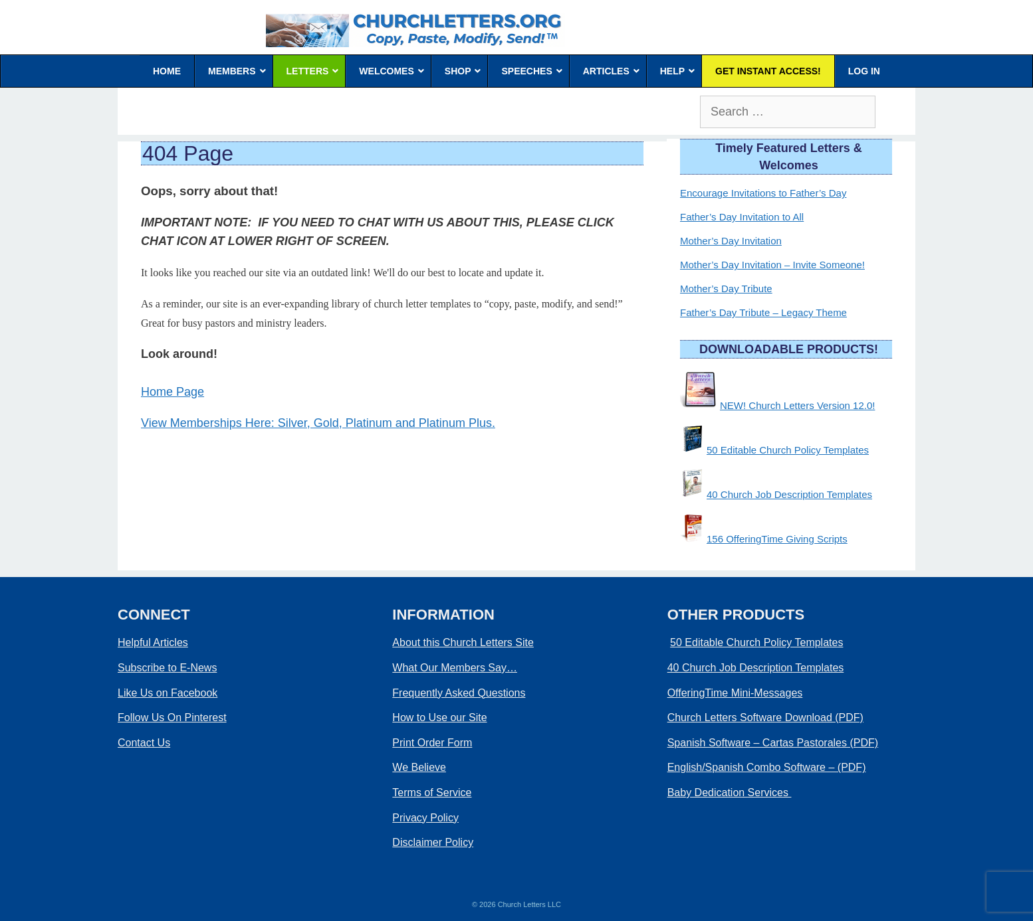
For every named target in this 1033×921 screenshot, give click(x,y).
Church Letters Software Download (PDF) (765, 717)
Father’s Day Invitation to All (742, 216)
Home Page (172, 391)
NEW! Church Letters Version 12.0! (797, 405)
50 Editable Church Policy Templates (788, 450)
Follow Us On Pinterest (172, 717)
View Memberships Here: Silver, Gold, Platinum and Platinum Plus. (318, 423)
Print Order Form (432, 742)
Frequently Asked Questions (458, 693)
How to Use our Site (439, 717)
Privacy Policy (425, 817)
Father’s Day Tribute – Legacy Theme (763, 312)
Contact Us (144, 742)
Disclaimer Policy (432, 842)
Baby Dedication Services (729, 792)
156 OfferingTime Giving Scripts (777, 538)
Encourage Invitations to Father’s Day (763, 193)
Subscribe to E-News (167, 667)
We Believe (419, 767)
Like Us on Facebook (167, 693)
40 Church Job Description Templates (789, 494)
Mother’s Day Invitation (731, 240)
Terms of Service (431, 792)
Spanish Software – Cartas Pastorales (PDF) (772, 742)
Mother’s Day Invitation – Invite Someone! (772, 264)
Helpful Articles (153, 642)
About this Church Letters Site (463, 642)
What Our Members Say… (454, 667)
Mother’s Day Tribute (726, 288)
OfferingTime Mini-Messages (735, 693)
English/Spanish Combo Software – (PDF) (766, 767)
